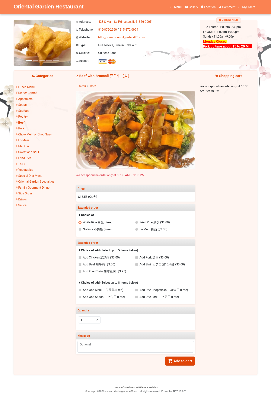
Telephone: (84, 29)
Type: (81, 45)
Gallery (191, 7)
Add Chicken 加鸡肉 (101, 257)
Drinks (22, 199)
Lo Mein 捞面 (153, 229)
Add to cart (180, 361)
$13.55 (87, 197)
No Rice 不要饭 (97, 229)
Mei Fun (23, 146)
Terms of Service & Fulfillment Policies (135, 387)
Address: (83, 21)
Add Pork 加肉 (154, 257)
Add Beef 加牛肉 (99, 264)
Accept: (82, 61)
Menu (176, 7)
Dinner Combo (27, 93)
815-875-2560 (107, 29)
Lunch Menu (26, 87)
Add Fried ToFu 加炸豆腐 (104, 271)
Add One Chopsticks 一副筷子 (163, 290)
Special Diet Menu (30, 176)
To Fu (22, 164)
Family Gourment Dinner (34, 187)
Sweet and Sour (28, 152)
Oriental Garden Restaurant (48, 6)
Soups (22, 105)
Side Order (25, 193)
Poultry (23, 116)
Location (208, 7)
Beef (21, 122)
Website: (83, 37)
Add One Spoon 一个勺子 (104, 297)
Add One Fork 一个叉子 (159, 297)
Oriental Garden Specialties (36, 181)
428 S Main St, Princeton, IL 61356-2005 (124, 21)
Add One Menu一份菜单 (103, 290)
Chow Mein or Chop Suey (35, 134)
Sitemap (90, 391)
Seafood (24, 111)
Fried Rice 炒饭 (154, 222)
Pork (21, 128)
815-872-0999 (129, 29)
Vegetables (25, 170)
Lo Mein (23, 140)
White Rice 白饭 (97, 222)
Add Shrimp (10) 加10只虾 (162, 264)
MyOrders (246, 7)
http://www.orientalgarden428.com (121, 37)
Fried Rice (24, 158)
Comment (227, 7)
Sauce (22, 205)
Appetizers (25, 99)
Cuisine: (83, 53)
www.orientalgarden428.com (122, 391)
